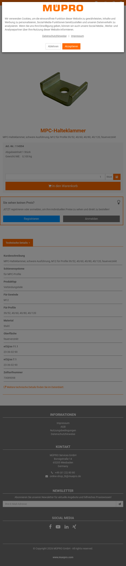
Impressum (77, 35)
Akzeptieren (71, 46)
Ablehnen (53, 46)
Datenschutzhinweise (54, 35)
